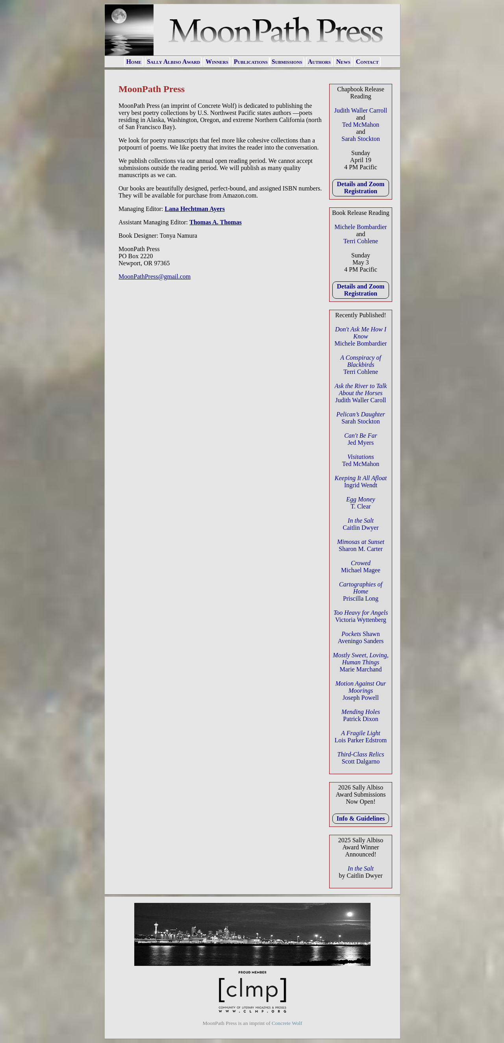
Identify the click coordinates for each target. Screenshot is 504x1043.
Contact (367, 61)
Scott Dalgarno (360, 758)
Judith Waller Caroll (361, 393)
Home (133, 61)
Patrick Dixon (360, 715)
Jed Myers (360, 439)
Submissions (287, 61)
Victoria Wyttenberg (361, 616)
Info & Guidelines (361, 818)
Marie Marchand (360, 662)
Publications (251, 61)
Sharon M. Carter (360, 545)
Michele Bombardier (361, 227)
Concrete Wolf (287, 1023)
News (343, 61)
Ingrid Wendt (361, 481)
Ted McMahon (360, 124)
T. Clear (360, 503)
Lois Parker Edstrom (361, 736)
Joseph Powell (360, 690)
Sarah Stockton (360, 138)
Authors (319, 61)
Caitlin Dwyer (360, 524)
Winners (217, 61)
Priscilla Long (360, 591)
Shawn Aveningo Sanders (361, 637)
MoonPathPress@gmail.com (155, 276)
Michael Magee (360, 566)
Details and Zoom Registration (361, 187)
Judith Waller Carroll (360, 110)
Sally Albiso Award (173, 61)
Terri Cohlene (360, 241)
